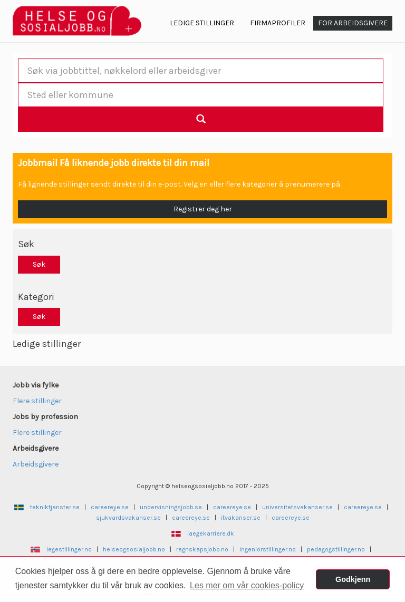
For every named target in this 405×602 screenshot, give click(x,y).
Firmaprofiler (277, 22)
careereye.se (110, 507)
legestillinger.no (69, 549)
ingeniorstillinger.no (267, 549)
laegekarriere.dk (210, 533)
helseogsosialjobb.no (134, 549)
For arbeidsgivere (353, 22)
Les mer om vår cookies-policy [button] (247, 585)
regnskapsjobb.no (202, 549)
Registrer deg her (202, 209)
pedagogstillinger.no (336, 549)
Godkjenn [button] (352, 579)
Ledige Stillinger (202, 22)
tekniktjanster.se (55, 507)
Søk (39, 264)
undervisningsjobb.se (171, 507)
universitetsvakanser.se (297, 507)
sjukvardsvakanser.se (128, 517)
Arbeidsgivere (36, 464)
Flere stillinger (37, 400)
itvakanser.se (241, 517)
